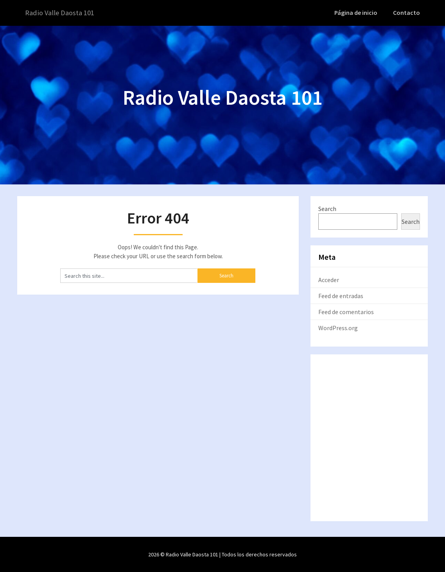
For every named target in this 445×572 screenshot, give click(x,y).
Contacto (407, 12)
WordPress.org (338, 327)
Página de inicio (358, 12)
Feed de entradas (340, 295)
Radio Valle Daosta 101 (62, 13)
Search (327, 208)
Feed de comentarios (346, 311)
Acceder (328, 279)
